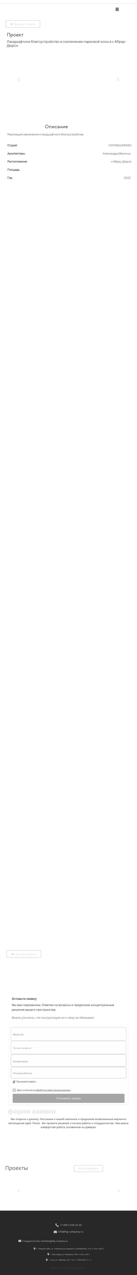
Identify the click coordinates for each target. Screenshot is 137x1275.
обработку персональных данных (53, 1090)
